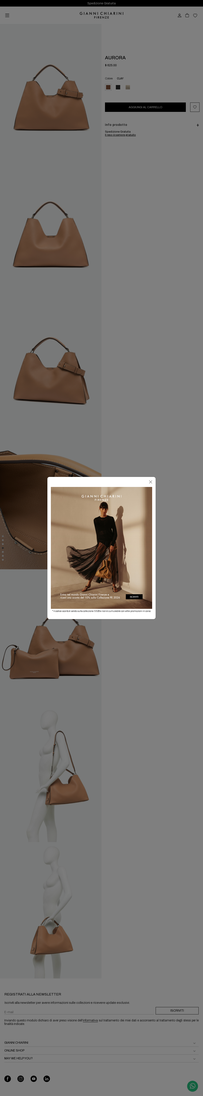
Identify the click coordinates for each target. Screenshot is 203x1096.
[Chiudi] (150, 482)
